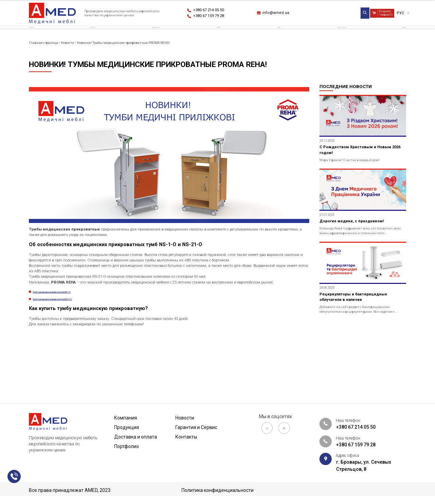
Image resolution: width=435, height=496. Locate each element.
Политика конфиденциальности (217, 490)
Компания (42, 35)
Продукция (94, 35)
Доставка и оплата (158, 35)
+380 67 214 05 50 (214, 10)
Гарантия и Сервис (332, 35)
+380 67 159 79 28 (214, 17)
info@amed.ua (280, 14)
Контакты (393, 35)
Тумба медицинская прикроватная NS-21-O (85, 355)
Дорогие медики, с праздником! (360, 257)
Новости (273, 35)
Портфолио (223, 35)
